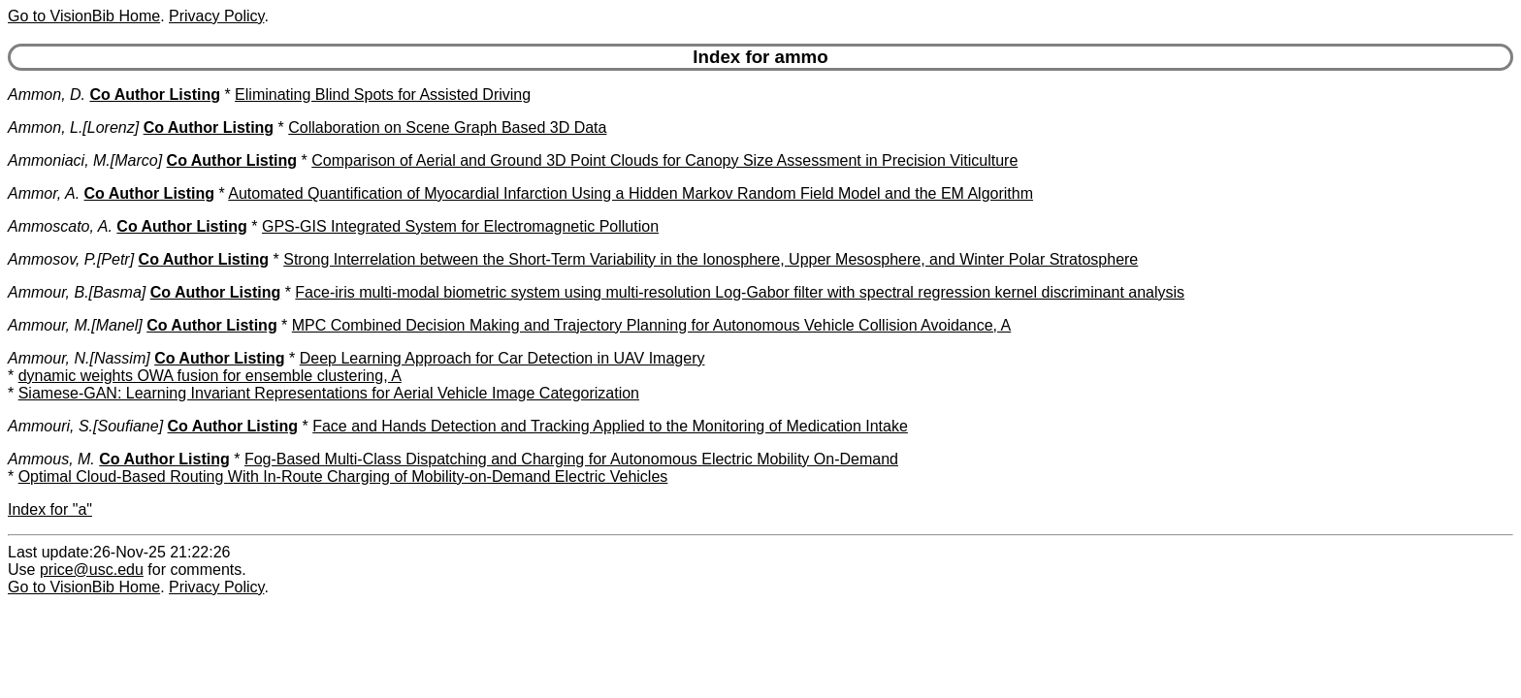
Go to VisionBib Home (84, 16)
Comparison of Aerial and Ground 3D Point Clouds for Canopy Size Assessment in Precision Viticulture (664, 160)
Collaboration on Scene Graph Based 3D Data (447, 127)
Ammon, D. (46, 94)
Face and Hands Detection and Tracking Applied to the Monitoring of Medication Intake (610, 426)
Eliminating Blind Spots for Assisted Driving (383, 94)
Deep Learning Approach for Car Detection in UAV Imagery (502, 358)
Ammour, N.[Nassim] (79, 358)
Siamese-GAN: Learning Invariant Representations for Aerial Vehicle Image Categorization (328, 393)
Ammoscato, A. (60, 226)
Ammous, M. (51, 459)
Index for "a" (50, 509)
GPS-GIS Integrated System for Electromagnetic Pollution (460, 226)
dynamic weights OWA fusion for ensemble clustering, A (210, 375)
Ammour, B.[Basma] (77, 292)
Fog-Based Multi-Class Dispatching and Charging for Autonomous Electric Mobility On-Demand (571, 459)
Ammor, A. (44, 193)
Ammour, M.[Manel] (75, 325)
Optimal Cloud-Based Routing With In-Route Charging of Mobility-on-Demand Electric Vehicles (343, 476)
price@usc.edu (92, 569)
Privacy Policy (216, 16)
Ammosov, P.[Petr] (71, 259)
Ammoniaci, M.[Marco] (85, 160)
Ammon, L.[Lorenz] (73, 127)
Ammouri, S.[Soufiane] (85, 426)
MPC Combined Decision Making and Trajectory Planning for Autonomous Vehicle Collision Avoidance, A (651, 325)
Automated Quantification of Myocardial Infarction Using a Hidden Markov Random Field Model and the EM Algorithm (630, 193)
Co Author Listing (154, 94)
